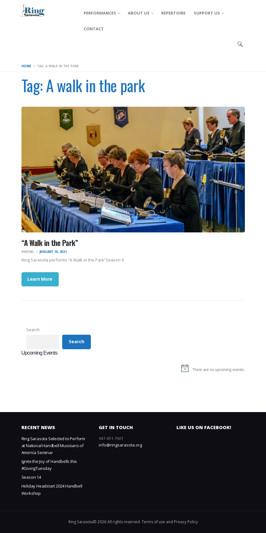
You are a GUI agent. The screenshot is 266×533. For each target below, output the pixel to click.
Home (26, 66)
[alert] (133, 369)
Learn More (39, 279)
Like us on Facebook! (203, 427)
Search (33, 329)
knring (28, 251)
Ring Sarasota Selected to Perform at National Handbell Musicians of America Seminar (53, 445)
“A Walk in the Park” (49, 242)
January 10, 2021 (53, 251)
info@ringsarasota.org (120, 445)
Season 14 (31, 477)
